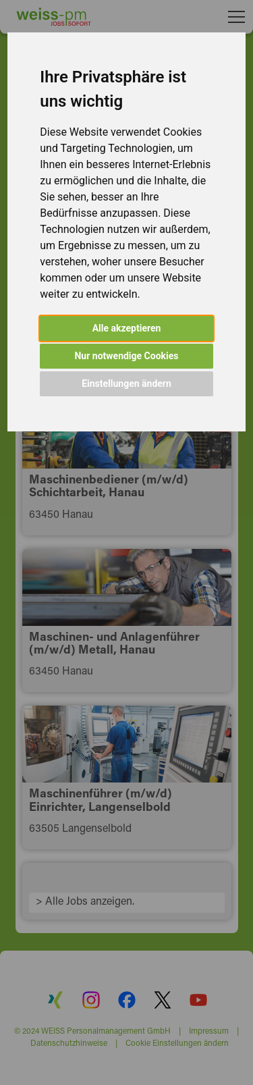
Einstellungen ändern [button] (126, 383)
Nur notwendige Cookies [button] (126, 355)
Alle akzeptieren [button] (126, 328)
